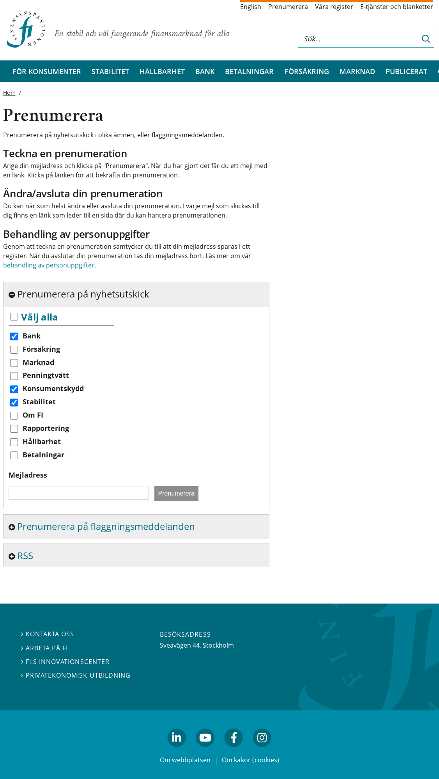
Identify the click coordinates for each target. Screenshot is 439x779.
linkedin (176, 750)
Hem (9, 92)
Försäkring (307, 71)
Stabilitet (110, 71)
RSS (25, 555)
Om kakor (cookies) (250, 760)
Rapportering (46, 428)
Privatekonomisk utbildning (76, 675)
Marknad (357, 71)
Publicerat (406, 71)
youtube (205, 750)
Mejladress (28, 475)
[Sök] (426, 38)
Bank (204, 71)
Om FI (33, 415)
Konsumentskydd (53, 388)
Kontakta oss (47, 634)
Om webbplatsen (185, 760)
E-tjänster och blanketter (396, 6)
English (250, 6)
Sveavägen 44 (180, 645)
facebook (234, 750)
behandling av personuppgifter (48, 265)
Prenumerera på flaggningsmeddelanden (106, 526)
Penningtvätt (46, 375)
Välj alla (39, 316)
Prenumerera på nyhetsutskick (83, 293)
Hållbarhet (162, 71)
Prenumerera (288, 6)
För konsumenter (46, 71)
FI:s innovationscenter (65, 661)
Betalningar (249, 71)
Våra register (334, 6)
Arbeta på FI (44, 648)
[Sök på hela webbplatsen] (358, 38)
